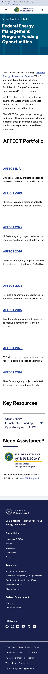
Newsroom (10, 548)
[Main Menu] (5, 10)
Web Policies (32, 652)
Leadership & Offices (15, 539)
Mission (9, 543)
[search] (42, 10)
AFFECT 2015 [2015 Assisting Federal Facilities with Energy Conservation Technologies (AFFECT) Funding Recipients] (12, 310)
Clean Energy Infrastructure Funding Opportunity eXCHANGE (21, 423)
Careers (9, 557)
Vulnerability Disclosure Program (20, 658)
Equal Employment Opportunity (20, 668)
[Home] (24, 12)
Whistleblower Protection (17, 663)
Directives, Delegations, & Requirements (24, 575)
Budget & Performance (16, 571)
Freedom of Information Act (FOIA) (21, 580)
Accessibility (24, 647)
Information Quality (14, 652)
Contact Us (11, 552)
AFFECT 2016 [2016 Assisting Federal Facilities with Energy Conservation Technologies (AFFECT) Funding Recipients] (12, 251)
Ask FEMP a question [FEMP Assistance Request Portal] (30, 478)
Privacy (37, 647)
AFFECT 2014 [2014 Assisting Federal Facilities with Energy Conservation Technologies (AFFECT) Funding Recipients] (12, 372)
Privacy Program (13, 589)
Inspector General (14, 584)
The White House (13, 607)
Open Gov (10, 647)
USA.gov (9, 603)
